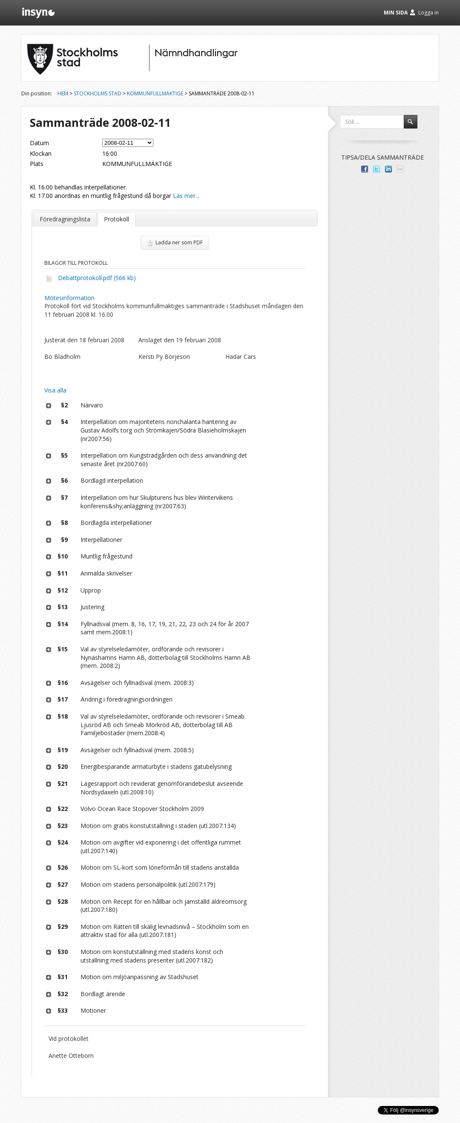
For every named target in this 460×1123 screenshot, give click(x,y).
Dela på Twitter (376, 169)
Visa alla (55, 390)
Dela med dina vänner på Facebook (364, 169)
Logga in (428, 12)
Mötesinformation (69, 298)
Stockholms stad (97, 93)
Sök (414, 125)
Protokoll (116, 219)
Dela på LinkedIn (388, 169)
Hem (63, 93)
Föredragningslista (65, 219)
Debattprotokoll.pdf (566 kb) (97, 278)
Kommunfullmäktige (155, 93)
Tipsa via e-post (400, 169)
